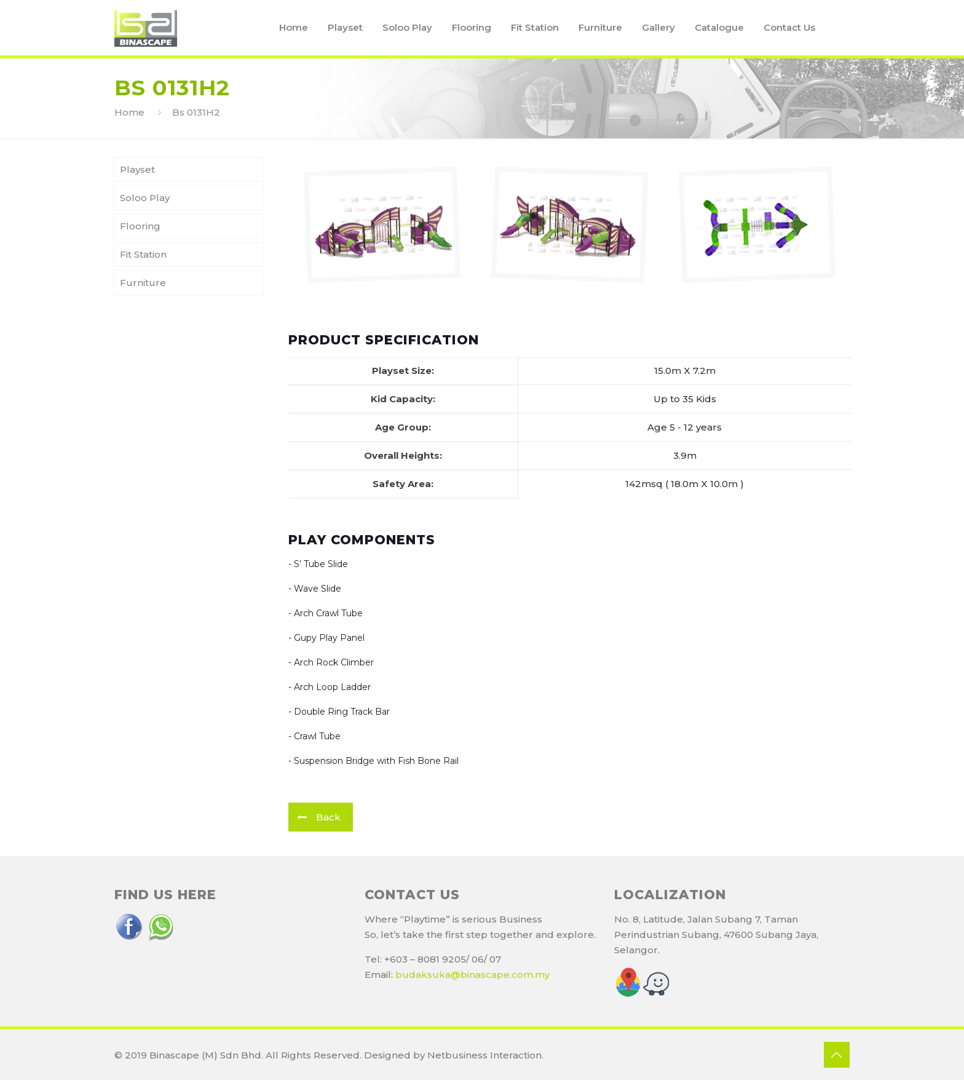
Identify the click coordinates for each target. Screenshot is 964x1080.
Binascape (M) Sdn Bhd (205, 1055)
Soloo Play (145, 198)
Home (129, 112)
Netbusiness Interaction (484, 1055)
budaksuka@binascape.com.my (472, 974)
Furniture (143, 282)
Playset (137, 169)
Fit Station (143, 254)
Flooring (140, 226)
